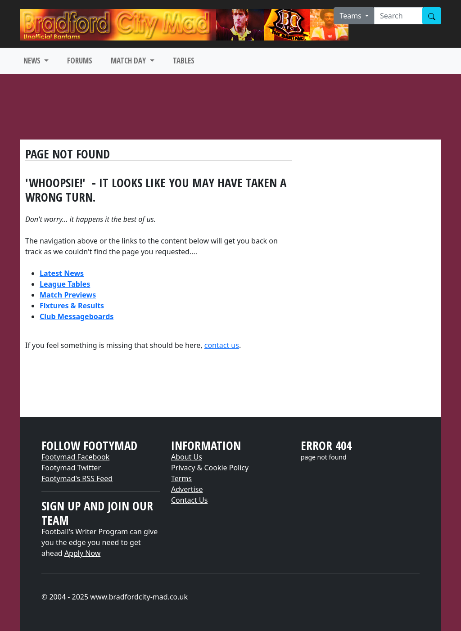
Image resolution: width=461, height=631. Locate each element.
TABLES (183, 60)
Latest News (62, 273)
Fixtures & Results (72, 306)
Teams (351, 16)
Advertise (187, 489)
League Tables (65, 284)
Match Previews (68, 295)
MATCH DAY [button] (129, 60)
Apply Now (82, 553)
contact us (221, 345)
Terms (181, 478)
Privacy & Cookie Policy (210, 468)
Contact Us (189, 500)
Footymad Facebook (75, 457)
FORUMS (79, 60)
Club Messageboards (76, 316)
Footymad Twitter (71, 468)
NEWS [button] (32, 60)
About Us (186, 457)
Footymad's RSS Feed (77, 478)
